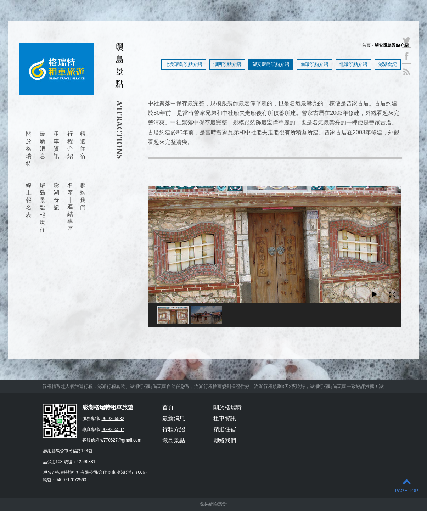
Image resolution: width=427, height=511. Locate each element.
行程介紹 (70, 145)
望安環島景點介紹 (270, 64)
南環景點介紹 (314, 64)
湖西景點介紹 (227, 64)
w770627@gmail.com (120, 440)
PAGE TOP (406, 485)
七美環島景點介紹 (183, 64)
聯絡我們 (82, 196)
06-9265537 (112, 429)
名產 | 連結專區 (70, 207)
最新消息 (42, 145)
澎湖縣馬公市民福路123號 (67, 450)
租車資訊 (56, 145)
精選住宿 (82, 145)
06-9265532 (112, 418)
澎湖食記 (56, 196)
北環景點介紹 (353, 64)
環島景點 (173, 440)
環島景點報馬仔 (42, 207)
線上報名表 (29, 200)
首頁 (366, 45)
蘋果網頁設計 (213, 504)
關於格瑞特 (29, 149)
